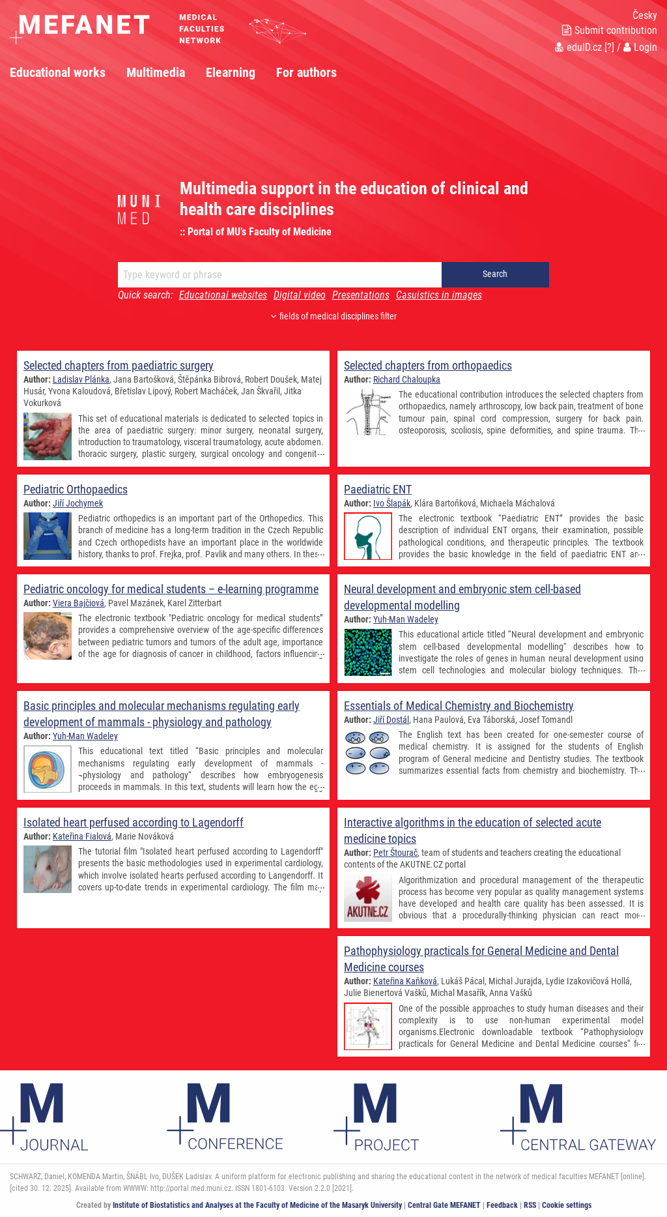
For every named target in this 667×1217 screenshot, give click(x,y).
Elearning (230, 72)
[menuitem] (68, 72)
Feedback (502, 1205)
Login (640, 47)
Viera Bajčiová (78, 603)
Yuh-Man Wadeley (405, 619)
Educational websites (223, 295)
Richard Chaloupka (406, 379)
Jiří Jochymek (78, 503)
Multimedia (155, 72)
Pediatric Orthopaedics (75, 489)
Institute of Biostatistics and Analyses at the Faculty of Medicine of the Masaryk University (257, 1205)
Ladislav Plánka (81, 379)
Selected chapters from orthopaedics (428, 365)
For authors (306, 72)
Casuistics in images (439, 295)
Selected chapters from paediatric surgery (118, 365)
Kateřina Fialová (82, 836)
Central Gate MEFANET (444, 1205)
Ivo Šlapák (391, 503)
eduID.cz (578, 47)
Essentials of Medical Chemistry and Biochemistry (459, 705)
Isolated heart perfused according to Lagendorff (133, 822)
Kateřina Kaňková (405, 981)
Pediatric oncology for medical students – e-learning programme (171, 589)
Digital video (300, 295)
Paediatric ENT (378, 489)
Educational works (58, 72)
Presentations (361, 295)
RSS (530, 1205)
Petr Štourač (395, 852)
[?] (609, 47)
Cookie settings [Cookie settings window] (566, 1205)
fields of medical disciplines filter (333, 316)
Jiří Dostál (391, 719)
